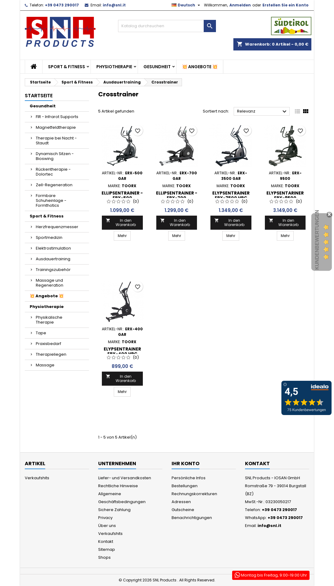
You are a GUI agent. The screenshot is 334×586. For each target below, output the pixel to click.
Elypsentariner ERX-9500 (285, 195)
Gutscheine (183, 510)
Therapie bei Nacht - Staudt (56, 140)
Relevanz (262, 111)
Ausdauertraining (53, 259)
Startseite (39, 95)
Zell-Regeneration (54, 185)
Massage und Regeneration (49, 282)
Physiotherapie (114, 67)
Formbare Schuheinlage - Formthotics (51, 200)
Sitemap (106, 549)
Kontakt (105, 541)
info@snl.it (114, 5)
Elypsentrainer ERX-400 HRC (122, 351)
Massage (45, 365)
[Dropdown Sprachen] (187, 5)
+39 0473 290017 (62, 5)
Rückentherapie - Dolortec (53, 171)
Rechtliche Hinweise (118, 486)
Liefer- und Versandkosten (124, 478)
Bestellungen (185, 486)
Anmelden (240, 5)
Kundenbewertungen (317, 240)
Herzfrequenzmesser (57, 227)
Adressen (181, 502)
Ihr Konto (185, 463)
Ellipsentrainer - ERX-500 (122, 195)
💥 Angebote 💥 (199, 67)
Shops (104, 557)
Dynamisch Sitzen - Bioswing (55, 156)
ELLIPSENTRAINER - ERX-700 (176, 195)
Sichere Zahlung (114, 510)
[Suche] (167, 26)
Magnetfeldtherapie (56, 127)
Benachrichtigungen (192, 518)
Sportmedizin (49, 237)
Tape (41, 333)
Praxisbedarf (48, 344)
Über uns (107, 526)
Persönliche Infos (189, 478)
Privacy (105, 518)
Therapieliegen (51, 354)
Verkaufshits (37, 478)
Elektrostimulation (53, 248)
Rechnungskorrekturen (194, 494)
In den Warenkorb (121, 222)
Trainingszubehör (53, 270)
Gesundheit (157, 67)
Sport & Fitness (66, 67)
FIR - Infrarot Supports (57, 117)
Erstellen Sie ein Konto (285, 5)
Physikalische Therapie (49, 319)
